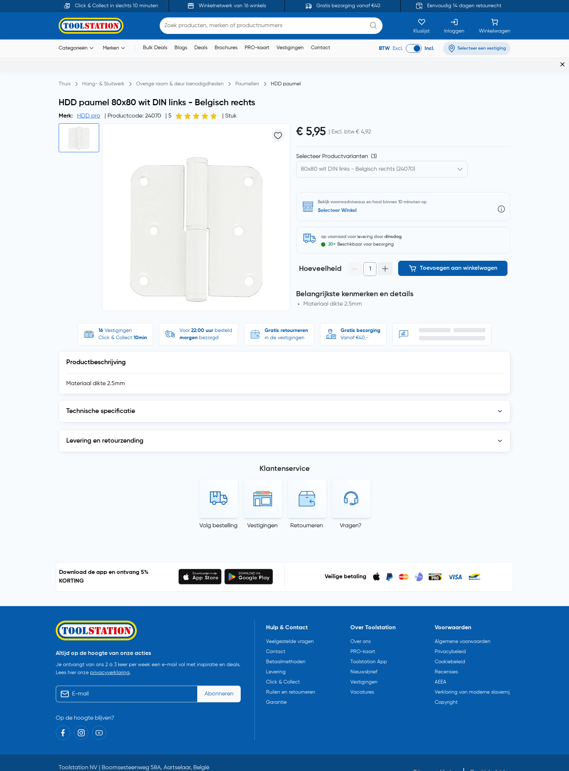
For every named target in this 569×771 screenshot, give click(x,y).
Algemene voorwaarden (462, 623)
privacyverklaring (110, 654)
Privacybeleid (450, 633)
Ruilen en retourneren (290, 674)
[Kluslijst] (421, 25)
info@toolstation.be (240, 759)
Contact (320, 47)
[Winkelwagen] (494, 25)
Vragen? (351, 508)
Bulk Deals (155, 47)
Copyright (446, 684)
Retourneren (306, 508)
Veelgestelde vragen (290, 623)
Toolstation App (368, 643)
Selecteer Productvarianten (336, 142)
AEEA (440, 663)
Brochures (226, 47)
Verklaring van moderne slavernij (472, 674)
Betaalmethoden (285, 643)
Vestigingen (290, 47)
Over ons (360, 623)
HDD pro (88, 102)
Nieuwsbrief (363, 653)
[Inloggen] (454, 25)
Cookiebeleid (450, 643)
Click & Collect (283, 663)
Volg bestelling (218, 508)
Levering (276, 653)
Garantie (276, 684)
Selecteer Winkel (337, 196)
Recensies (446, 653)
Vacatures (362, 674)
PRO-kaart (257, 47)
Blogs (180, 47)
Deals (200, 47)
